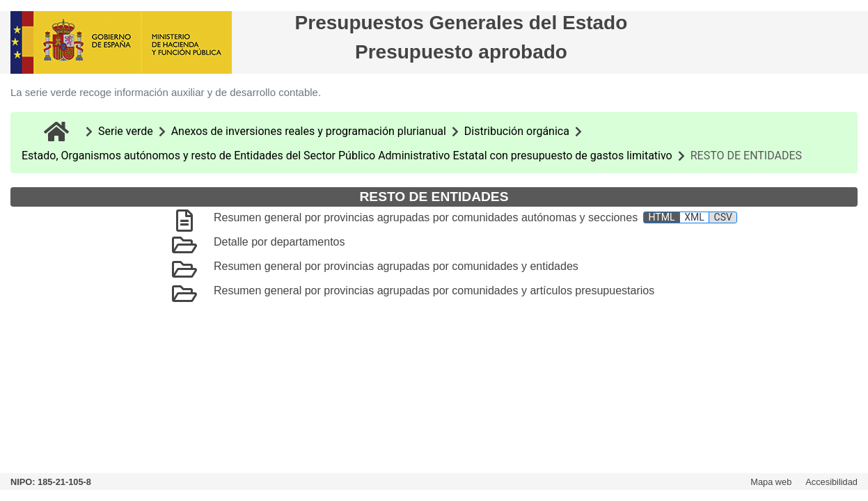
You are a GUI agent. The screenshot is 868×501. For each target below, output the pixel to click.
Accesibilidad (831, 482)
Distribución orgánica (516, 131)
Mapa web (770, 482)
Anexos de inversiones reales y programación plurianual (308, 131)
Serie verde (125, 131)
